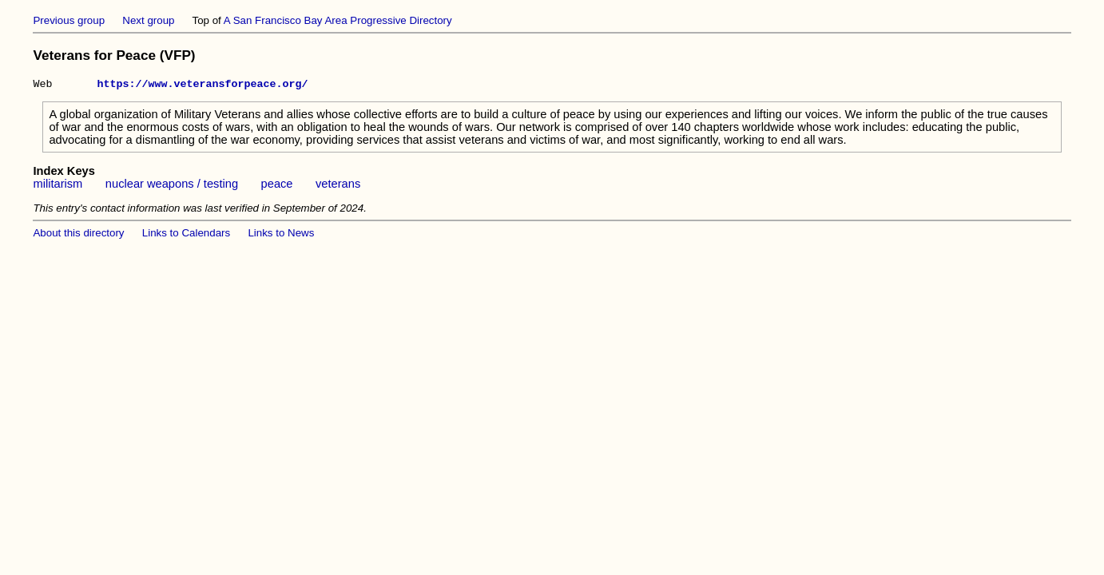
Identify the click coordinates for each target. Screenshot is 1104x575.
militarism (57, 186)
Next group (148, 20)
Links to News (281, 235)
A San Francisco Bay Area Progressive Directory (338, 20)
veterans (338, 186)
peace (277, 186)
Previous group (69, 20)
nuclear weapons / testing (171, 186)
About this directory (78, 235)
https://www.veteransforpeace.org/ (202, 85)
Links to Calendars (186, 235)
